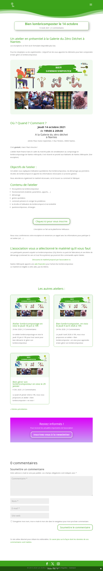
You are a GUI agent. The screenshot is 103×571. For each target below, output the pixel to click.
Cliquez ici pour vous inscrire (51, 221)
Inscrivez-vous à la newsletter (51, 434)
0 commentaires (57, 28)
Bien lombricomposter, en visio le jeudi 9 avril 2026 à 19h (72, 324)
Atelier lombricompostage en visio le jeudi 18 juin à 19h (28, 324)
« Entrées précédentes (18, 409)
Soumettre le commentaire (75, 527)
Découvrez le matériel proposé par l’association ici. (51, 260)
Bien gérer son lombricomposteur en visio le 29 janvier (29, 383)
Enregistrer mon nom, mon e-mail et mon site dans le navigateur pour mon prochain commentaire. (51, 521)
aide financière (40, 264)
